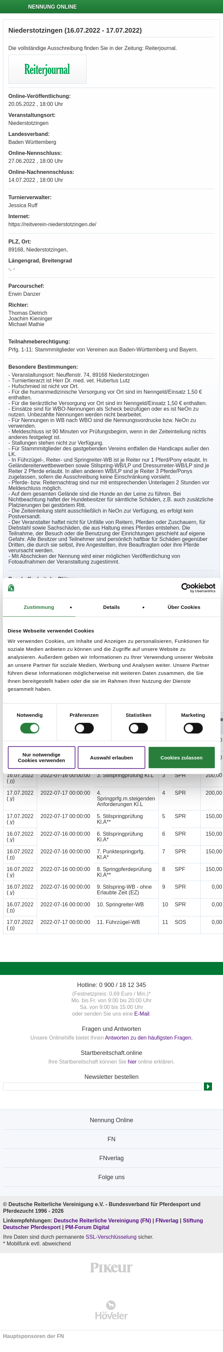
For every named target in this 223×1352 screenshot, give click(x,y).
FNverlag (167, 1220)
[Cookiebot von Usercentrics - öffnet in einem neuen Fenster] (186, 588)
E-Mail (141, 1014)
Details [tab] (111, 607)
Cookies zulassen (181, 757)
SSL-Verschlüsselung (111, 1237)
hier (132, 1062)
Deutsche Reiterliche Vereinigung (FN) (102, 1220)
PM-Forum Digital (87, 1227)
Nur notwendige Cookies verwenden (41, 757)
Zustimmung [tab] (39, 607)
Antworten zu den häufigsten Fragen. (149, 1038)
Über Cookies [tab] (184, 607)
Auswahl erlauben (111, 757)
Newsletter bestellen (111, 1077)
